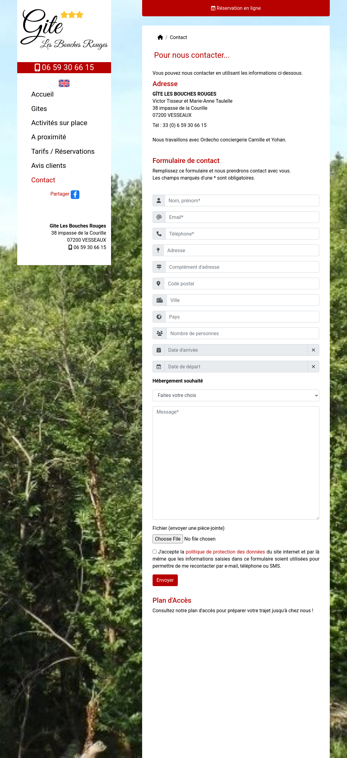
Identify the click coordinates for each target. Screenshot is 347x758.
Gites (39, 109)
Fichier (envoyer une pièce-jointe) (189, 528)
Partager (59, 194)
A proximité (48, 137)
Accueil (42, 94)
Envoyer (165, 580)
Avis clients (48, 165)
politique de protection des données (225, 552)
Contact (43, 180)
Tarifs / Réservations (62, 151)
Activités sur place (59, 123)
